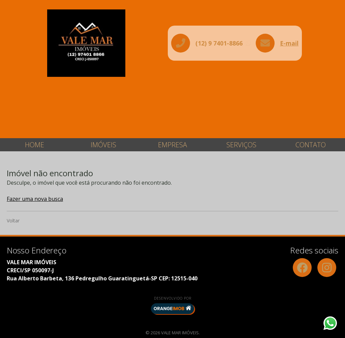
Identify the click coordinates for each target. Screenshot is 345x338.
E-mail (289, 43)
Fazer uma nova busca (35, 199)
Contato (310, 144)
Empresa (172, 144)
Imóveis (103, 144)
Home (34, 144)
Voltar (13, 220)
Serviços (241, 144)
